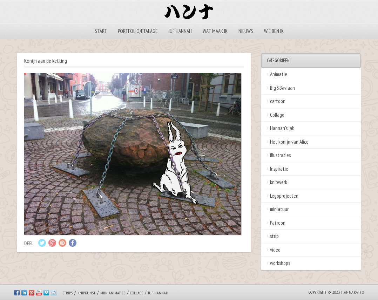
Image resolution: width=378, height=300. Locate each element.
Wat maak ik (215, 31)
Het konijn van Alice (289, 141)
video (275, 249)
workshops (280, 263)
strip (274, 236)
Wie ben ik (274, 31)
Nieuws (245, 31)
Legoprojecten (284, 195)
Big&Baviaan (282, 87)
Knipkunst (86, 292)
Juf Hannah (180, 31)
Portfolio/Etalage (137, 31)
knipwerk (278, 182)
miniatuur (279, 209)
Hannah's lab (282, 128)
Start (101, 31)
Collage (277, 114)
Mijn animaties (112, 292)
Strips (67, 292)
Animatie (278, 74)
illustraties (280, 155)
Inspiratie (279, 168)
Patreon (277, 222)
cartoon (277, 101)
